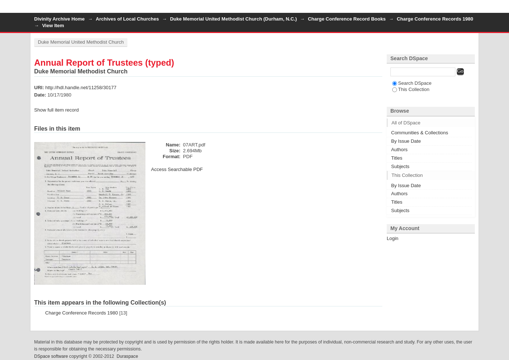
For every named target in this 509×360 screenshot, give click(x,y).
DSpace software (51, 356)
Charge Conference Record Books (347, 19)
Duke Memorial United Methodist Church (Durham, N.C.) (233, 19)
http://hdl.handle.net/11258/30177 (80, 87)
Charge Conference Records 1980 (435, 19)
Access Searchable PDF (177, 169)
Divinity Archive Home (59, 19)
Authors (399, 149)
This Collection (410, 89)
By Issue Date (406, 141)
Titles (396, 158)
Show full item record (56, 110)
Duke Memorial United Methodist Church (81, 42)
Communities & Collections (419, 132)
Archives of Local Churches (127, 19)
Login (469, 9)
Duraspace (127, 356)
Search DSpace (412, 83)
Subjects (400, 166)
